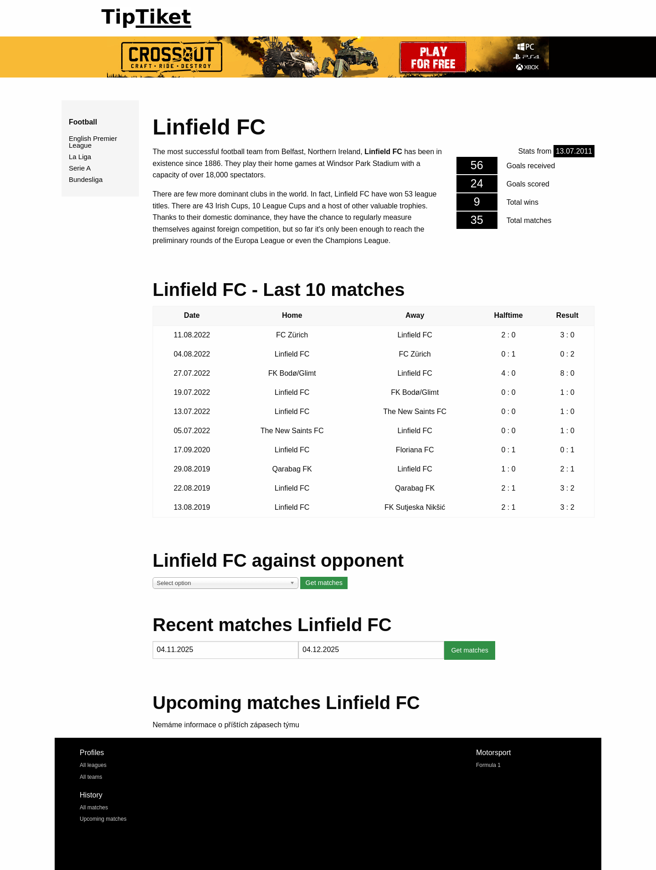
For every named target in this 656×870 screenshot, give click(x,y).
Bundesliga (85, 179)
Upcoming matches (103, 819)
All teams (91, 777)
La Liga (80, 157)
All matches (94, 807)
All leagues (93, 765)
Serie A (80, 168)
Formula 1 (488, 765)
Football (83, 122)
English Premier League (93, 142)
